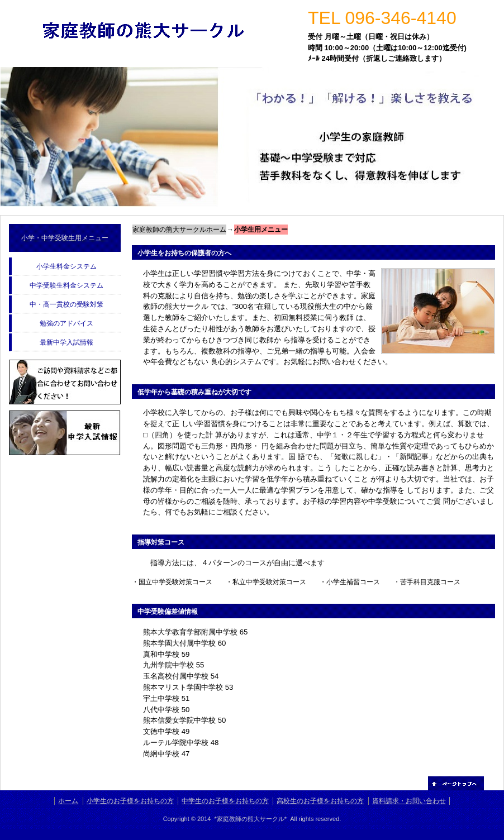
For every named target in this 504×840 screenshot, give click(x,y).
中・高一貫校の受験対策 (66, 304)
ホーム (68, 801)
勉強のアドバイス (66, 323)
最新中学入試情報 (66, 342)
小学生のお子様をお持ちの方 (130, 801)
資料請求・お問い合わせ (409, 801)
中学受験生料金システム (66, 285)
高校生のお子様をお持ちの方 (320, 801)
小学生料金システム (66, 266)
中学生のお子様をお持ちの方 (225, 801)
